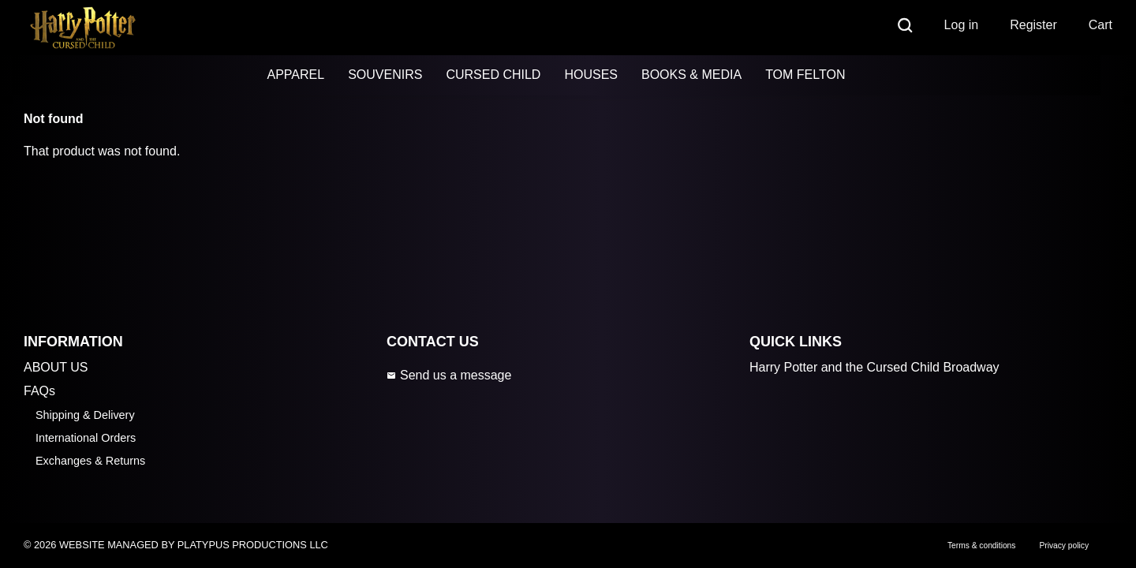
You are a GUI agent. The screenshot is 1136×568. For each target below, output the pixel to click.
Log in (961, 25)
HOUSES (591, 74)
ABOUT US (56, 367)
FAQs (39, 391)
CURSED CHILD (493, 74)
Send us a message (449, 375)
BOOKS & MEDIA (691, 74)
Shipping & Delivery (85, 415)
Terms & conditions (981, 545)
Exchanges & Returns (90, 460)
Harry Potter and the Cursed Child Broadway (874, 367)
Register (1033, 25)
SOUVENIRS (385, 74)
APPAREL (296, 74)
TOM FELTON (805, 74)
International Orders (86, 438)
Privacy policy (1064, 545)
